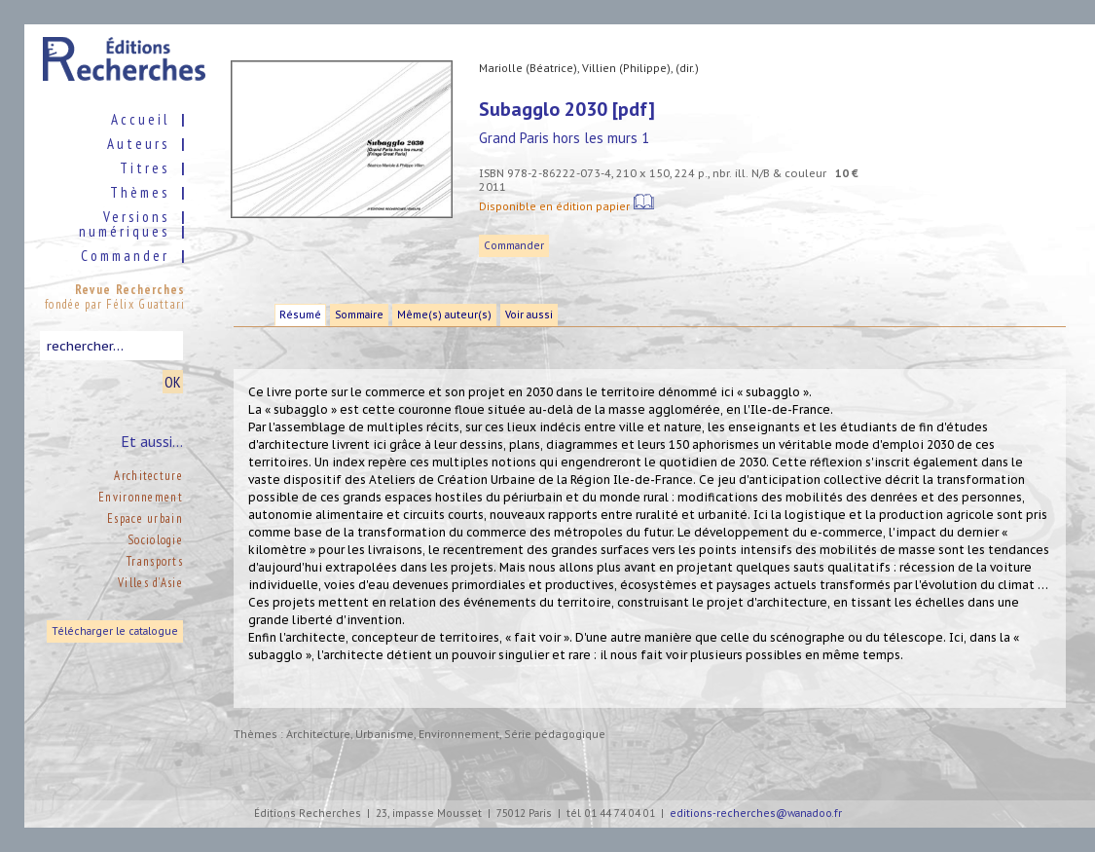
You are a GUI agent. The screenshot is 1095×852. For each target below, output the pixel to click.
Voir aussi (529, 315)
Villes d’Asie (150, 582)
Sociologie (155, 540)
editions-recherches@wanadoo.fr (756, 813)
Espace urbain (145, 518)
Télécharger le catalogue (115, 631)
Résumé (300, 315)
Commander (514, 246)
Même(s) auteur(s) (444, 315)
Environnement (140, 497)
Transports (155, 561)
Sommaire (359, 315)
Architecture (148, 475)
